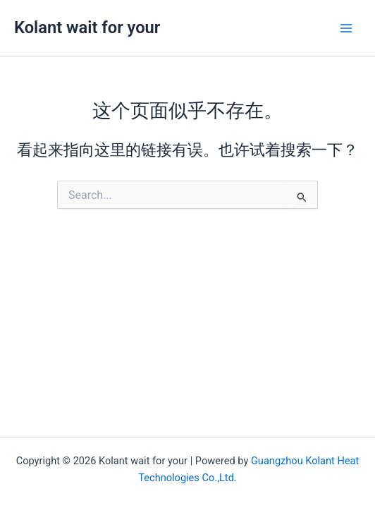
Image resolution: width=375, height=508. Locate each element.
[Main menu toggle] (346, 28)
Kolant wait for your (87, 27)
